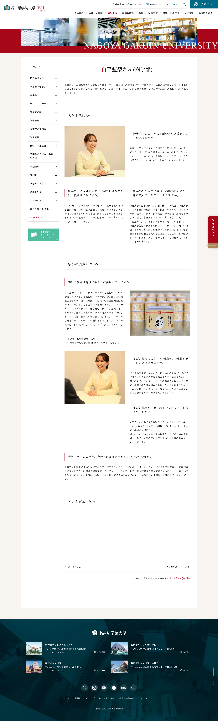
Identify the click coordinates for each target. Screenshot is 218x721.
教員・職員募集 (126, 698)
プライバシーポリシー (103, 698)
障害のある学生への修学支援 (41, 156)
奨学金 (33, 95)
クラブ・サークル (39, 103)
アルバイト (36, 200)
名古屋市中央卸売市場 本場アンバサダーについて (93, 342)
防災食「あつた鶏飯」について (83, 338)
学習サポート (37, 183)
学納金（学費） (38, 86)
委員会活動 (36, 112)
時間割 (33, 175)
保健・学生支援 (38, 145)
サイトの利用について (77, 698)
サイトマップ (145, 698)
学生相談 (34, 137)
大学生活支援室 (38, 129)
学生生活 (36, 67)
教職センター (37, 192)
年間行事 (34, 166)
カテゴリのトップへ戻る (178, 566)
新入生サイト (37, 78)
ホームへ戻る (74, 566)
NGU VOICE (36, 217)
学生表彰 (34, 120)
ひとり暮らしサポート (41, 209)
